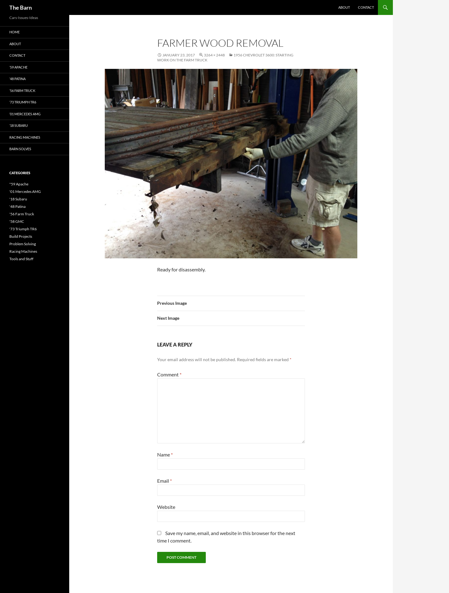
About (344, 7)
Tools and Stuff (21, 258)
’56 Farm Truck (22, 90)
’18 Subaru (18, 125)
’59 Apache (18, 67)
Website (166, 507)
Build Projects (20, 236)
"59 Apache (18, 184)
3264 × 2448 (214, 55)
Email (164, 481)
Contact (366, 7)
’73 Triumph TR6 (22, 102)
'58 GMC (16, 221)
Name (165, 454)
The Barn (20, 7)
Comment (169, 374)
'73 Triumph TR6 (23, 229)
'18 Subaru (18, 199)
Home (14, 32)
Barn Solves (20, 149)
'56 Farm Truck (21, 214)
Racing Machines (24, 137)
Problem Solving (22, 244)
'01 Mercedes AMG (25, 191)
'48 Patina (17, 206)
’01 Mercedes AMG (25, 114)
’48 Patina (17, 79)
